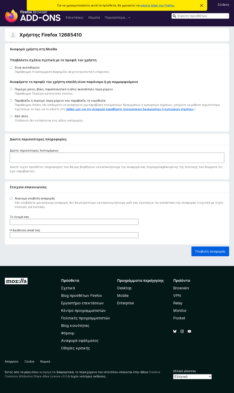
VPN (177, 295)
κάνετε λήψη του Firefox (157, 5)
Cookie (29, 361)
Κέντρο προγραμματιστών (83, 310)
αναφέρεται (47, 372)
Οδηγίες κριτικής (75, 348)
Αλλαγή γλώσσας (184, 371)
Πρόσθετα (70, 280)
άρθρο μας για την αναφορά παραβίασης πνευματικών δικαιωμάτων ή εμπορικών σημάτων (129, 109)
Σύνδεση (223, 4)
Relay (177, 303)
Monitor (180, 310)
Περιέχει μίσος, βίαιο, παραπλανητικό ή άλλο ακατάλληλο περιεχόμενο (64, 89)
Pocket (179, 318)
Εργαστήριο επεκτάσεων (82, 303)
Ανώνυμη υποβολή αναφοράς (35, 198)
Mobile (123, 295)
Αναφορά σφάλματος (80, 340)
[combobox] (200, 16)
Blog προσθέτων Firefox (81, 295)
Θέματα (94, 17)
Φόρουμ (67, 333)
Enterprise (125, 303)
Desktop (124, 288)
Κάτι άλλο (21, 116)
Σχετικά (68, 288)
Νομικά (45, 361)
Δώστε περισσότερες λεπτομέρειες (34, 150)
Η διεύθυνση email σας (26, 230)
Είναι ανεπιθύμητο (27, 67)
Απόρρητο (11, 361)
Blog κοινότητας (75, 325)
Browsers (181, 288)
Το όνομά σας (20, 217)
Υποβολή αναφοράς (210, 251)
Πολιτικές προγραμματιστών (85, 318)
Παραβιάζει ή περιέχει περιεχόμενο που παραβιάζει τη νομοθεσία (60, 100)
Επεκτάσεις (75, 17)
